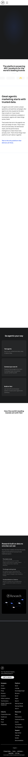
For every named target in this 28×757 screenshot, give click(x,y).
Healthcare (4, 717)
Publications (18, 717)
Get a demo (7, 677)
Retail (2, 719)
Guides (17, 738)
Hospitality (4, 724)
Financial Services (6, 714)
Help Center (18, 733)
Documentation (19, 740)
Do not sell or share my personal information (14, 755)
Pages (16, 698)
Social (16, 696)
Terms (13, 751)
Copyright (11, 753)
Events (17, 722)
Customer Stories (19, 719)
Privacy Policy (7, 751)
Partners (3, 693)
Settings (17, 753)
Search (17, 701)
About (2, 686)
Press (2, 691)
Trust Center (18, 724)
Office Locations (5, 698)
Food (2, 722)
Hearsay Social (19, 703)
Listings (17, 688)
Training (17, 735)
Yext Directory (5, 701)
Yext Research (19, 727)
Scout (16, 686)
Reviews (17, 693)
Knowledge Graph (20, 691)
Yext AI (17, 708)
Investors (3, 696)
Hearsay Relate (19, 706)
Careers (3, 688)
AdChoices (20, 751)
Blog (16, 714)
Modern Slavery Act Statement (6, 704)
